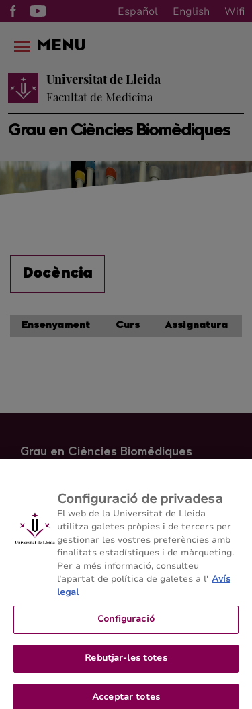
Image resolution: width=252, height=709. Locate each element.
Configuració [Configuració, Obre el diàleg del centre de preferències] (126, 624)
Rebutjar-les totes (126, 663)
